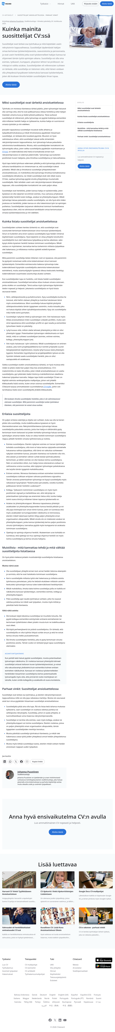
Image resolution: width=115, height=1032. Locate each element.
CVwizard (61, 1027)
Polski (54, 998)
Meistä (75, 964)
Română (89, 998)
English (53, 995)
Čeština (46, 1002)
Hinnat (61, 3)
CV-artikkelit (7, 15)
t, (47, 386)
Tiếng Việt (28, 1002)
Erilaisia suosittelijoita (85, 122)
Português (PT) (77, 998)
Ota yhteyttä (55, 968)
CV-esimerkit (30, 968)
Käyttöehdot (55, 974)
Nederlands (37, 998)
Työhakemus (7, 968)
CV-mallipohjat (31, 964)
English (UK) (63, 995)
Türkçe (38, 1002)
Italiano (17, 998)
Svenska (17, 1002)
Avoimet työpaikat (10, 971)
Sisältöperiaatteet (80, 971)
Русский (77, 1002)
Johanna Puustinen (17, 21)
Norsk (46, 998)
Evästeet (53, 980)
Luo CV (5, 964)
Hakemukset (7, 974)
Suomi (98, 998)
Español (74, 995)
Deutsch (43, 995)
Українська (88, 1002)
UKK (73, 3)
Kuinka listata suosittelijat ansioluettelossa (93, 116)
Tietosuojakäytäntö (58, 977)
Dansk (34, 995)
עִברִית (98, 1002)
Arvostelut (77, 968)
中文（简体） (54, 1005)
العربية (44, 1005)
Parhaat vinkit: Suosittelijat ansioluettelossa (93, 136)
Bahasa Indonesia (21, 995)
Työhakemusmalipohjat (35, 974)
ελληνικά (56, 1002)
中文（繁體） (68, 1005)
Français (97, 995)
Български (66, 1002)
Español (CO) (85, 995)
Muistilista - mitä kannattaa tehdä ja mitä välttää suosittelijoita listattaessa (92, 129)
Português (64, 998)
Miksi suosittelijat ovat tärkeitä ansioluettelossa (89, 109)
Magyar (26, 998)
